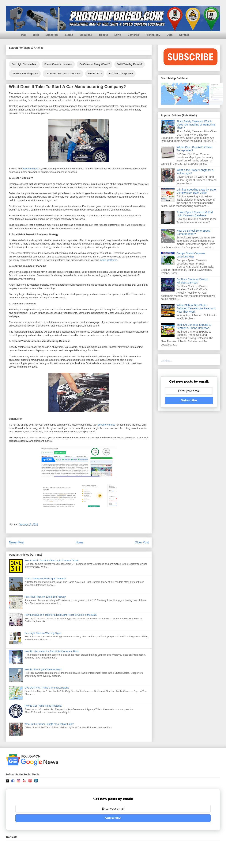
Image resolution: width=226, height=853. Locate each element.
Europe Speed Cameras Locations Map (191, 255)
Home (80, 542)
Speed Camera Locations (58, 64)
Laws (117, 34)
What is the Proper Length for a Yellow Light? (49, 724)
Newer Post (16, 542)
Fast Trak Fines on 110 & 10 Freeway (45, 596)
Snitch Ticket (95, 73)
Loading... (167, 360)
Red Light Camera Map (24, 64)
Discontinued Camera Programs (63, 73)
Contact (184, 34)
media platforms (108, 260)
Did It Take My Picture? (129, 64)
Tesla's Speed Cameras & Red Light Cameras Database (195, 214)
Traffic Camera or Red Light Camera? (45, 578)
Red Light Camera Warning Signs (42, 633)
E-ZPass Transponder (121, 73)
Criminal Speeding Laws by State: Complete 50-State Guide (197, 191)
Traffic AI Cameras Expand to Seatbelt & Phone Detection (194, 326)
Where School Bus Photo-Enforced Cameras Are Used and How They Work (196, 308)
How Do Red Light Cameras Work (43, 669)
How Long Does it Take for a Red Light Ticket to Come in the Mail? (60, 614)
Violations (85, 34)
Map (23, 34)
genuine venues (106, 424)
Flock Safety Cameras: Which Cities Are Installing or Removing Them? (196, 124)
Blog (36, 34)
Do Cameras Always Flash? (94, 64)
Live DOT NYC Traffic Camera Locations (46, 687)
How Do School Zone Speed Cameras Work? (193, 232)
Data (169, 34)
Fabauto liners (30, 168)
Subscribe (51, 34)
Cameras (133, 34)
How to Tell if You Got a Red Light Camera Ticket (51, 560)
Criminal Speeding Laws (25, 73)
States (69, 34)
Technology (152, 34)
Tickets (103, 34)
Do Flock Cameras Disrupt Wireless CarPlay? (192, 281)
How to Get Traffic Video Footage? (43, 705)
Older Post (142, 542)
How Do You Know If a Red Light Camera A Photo (51, 651)
